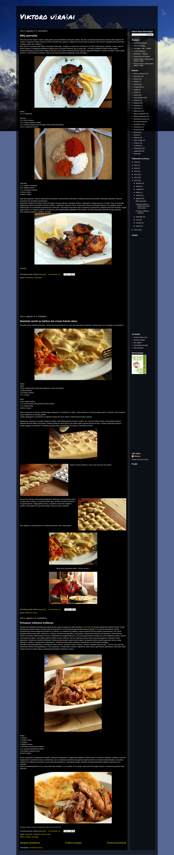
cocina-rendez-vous (140, 337)
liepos (138, 192)
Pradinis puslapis (73, 843)
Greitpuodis (138, 87)
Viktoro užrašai (47, 16)
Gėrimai (136, 84)
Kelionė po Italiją (139, 46)
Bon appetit (138, 342)
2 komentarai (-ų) (54, 274)
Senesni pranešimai (116, 843)
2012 (136, 180)
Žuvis (35, 613)
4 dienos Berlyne (139, 51)
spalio (138, 186)
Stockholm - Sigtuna (141, 54)
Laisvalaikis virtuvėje (141, 345)
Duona (136, 79)
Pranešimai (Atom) (36, 847)
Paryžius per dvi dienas (142, 56)
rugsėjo (139, 189)
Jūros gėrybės (139, 98)
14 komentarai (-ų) (54, 609)
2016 (136, 168)
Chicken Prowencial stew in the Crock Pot (46, 827)
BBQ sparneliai (28, 35)
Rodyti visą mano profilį (140, 459)
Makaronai (29, 613)
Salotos (136, 137)
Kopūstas (137, 105)
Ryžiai (136, 135)
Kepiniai (136, 103)
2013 (136, 177)
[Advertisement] (73, 297)
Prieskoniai (137, 127)
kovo (138, 220)
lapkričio (139, 183)
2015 (136, 171)
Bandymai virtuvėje (140, 43)
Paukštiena (29, 278)
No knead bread (139, 122)
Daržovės (137, 76)
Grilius (136, 92)
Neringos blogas (139, 340)
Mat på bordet (138, 348)
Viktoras (137, 456)
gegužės (139, 198)
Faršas (136, 81)
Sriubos (136, 143)
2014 (136, 174)
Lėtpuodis (28, 834)
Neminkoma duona (140, 119)
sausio (138, 226)
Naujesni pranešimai (30, 843)
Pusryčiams (138, 130)
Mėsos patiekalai (139, 114)
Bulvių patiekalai (139, 73)
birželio (138, 195)
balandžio (139, 217)
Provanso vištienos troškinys (37, 623)
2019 (136, 162)
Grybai (136, 90)
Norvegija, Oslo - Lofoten (142, 48)
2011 (136, 230)
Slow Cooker (46, 834)
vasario (139, 223)
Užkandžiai (38, 278)
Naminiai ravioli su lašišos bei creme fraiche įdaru (48, 321)
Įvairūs (136, 95)
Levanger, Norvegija (31, 837)
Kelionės (137, 100)
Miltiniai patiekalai (140, 116)
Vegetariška (138, 151)
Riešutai (136, 132)
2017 (136, 165)
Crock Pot (85, 627)
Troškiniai (137, 146)
